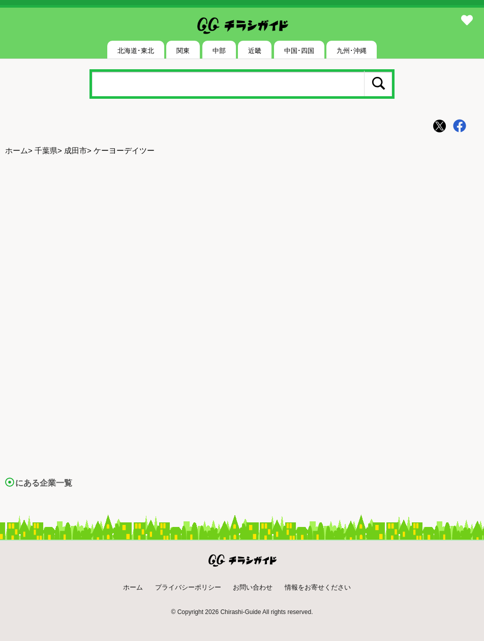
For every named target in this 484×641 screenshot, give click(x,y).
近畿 (254, 50)
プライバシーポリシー (188, 587)
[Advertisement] (242, 240)
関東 (183, 50)
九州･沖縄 (352, 50)
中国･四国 (299, 50)
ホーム (16, 150)
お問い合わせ (253, 587)
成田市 (75, 150)
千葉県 (46, 150)
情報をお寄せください (318, 587)
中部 (219, 50)
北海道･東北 (135, 50)
